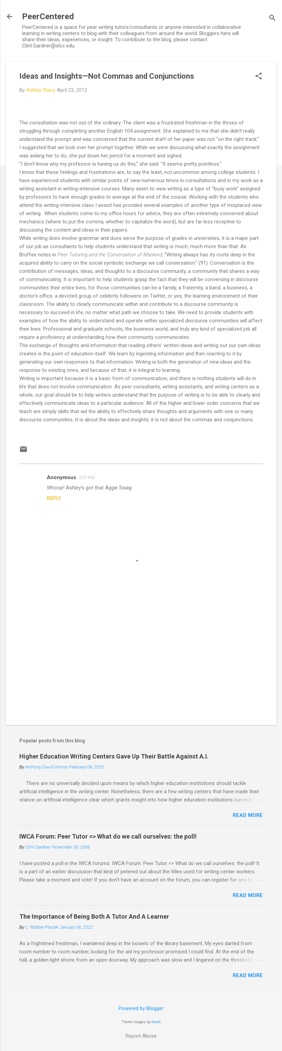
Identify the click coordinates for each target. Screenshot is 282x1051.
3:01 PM (87, 477)
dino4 (156, 1022)
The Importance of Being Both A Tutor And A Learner (94, 916)
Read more (248, 815)
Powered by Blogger (141, 1008)
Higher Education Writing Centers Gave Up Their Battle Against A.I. (114, 756)
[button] (258, 76)
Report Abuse (141, 1036)
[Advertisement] (141, 661)
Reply (54, 498)
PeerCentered (48, 16)
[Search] (272, 18)
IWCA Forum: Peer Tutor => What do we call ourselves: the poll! (108, 836)
